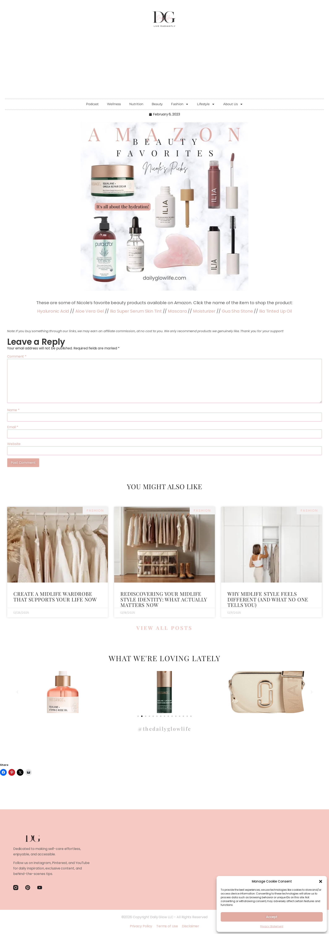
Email (12, 427)
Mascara (177, 311)
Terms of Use (167, 926)
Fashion (180, 104)
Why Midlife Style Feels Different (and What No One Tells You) (267, 599)
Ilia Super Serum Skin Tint (136, 311)
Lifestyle (206, 104)
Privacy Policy (141, 926)
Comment (16, 356)
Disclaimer (190, 926)
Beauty (157, 104)
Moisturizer (204, 311)
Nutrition (136, 104)
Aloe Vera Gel (89, 311)
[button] (321, 881)
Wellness (114, 104)
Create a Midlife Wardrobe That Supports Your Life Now (55, 596)
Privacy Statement (271, 926)
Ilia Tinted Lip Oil (275, 311)
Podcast (92, 104)
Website (14, 444)
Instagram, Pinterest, (51, 862)
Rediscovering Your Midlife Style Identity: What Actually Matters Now (163, 599)
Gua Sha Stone (237, 311)
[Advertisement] (164, 67)
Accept (271, 917)
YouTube (83, 862)
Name (13, 410)
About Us (233, 104)
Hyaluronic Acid (53, 311)
